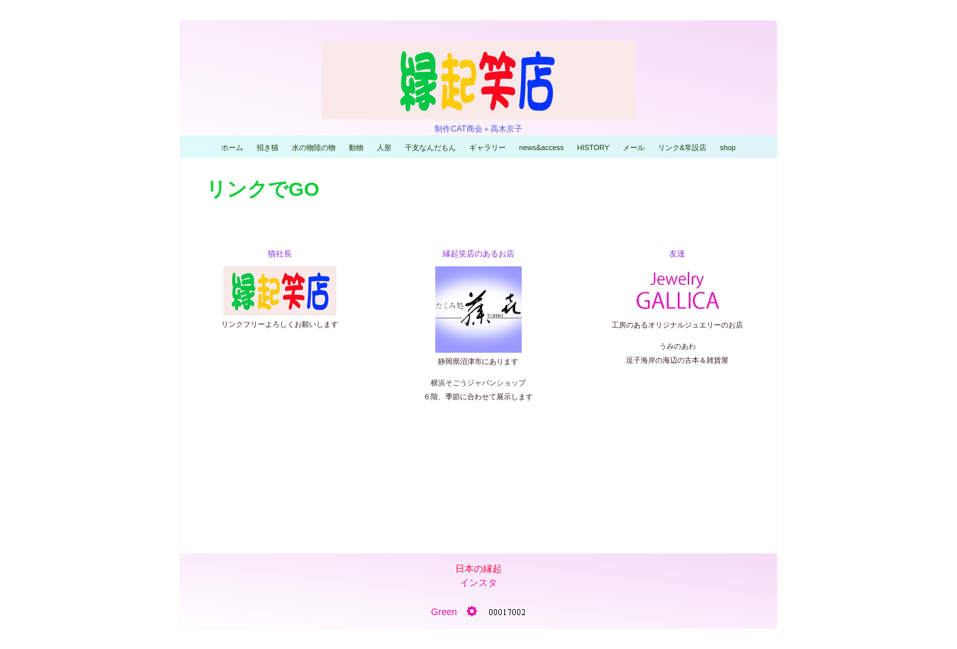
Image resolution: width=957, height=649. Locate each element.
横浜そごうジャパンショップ (478, 383)
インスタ (478, 582)
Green (444, 611)
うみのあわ (677, 346)
